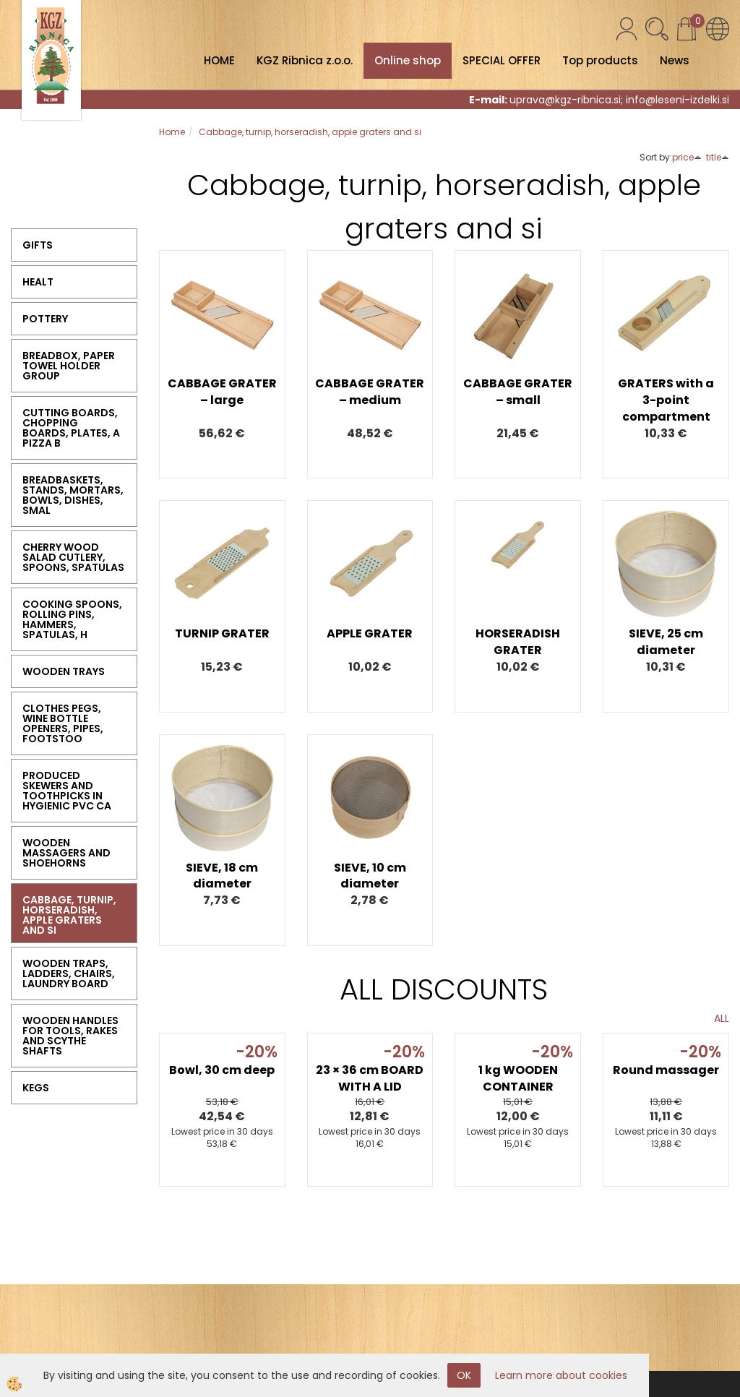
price (687, 157)
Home (172, 132)
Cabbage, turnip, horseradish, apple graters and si (310, 132)
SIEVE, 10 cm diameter (370, 876)
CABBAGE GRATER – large (222, 391)
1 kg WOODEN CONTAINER (518, 1078)
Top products (600, 60)
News (674, 60)
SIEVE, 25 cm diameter (666, 641)
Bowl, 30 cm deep (222, 1070)
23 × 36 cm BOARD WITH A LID (369, 1078)
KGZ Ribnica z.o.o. (305, 60)
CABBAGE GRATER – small (517, 391)
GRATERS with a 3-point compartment (666, 400)
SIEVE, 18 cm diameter (222, 876)
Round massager (666, 1070)
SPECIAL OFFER (501, 60)
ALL (721, 1018)
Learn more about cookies (561, 1375)
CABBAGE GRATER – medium (369, 391)
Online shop (407, 60)
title (717, 157)
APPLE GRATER (370, 633)
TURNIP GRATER (222, 633)
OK (464, 1375)
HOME (219, 60)
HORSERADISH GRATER (518, 641)
